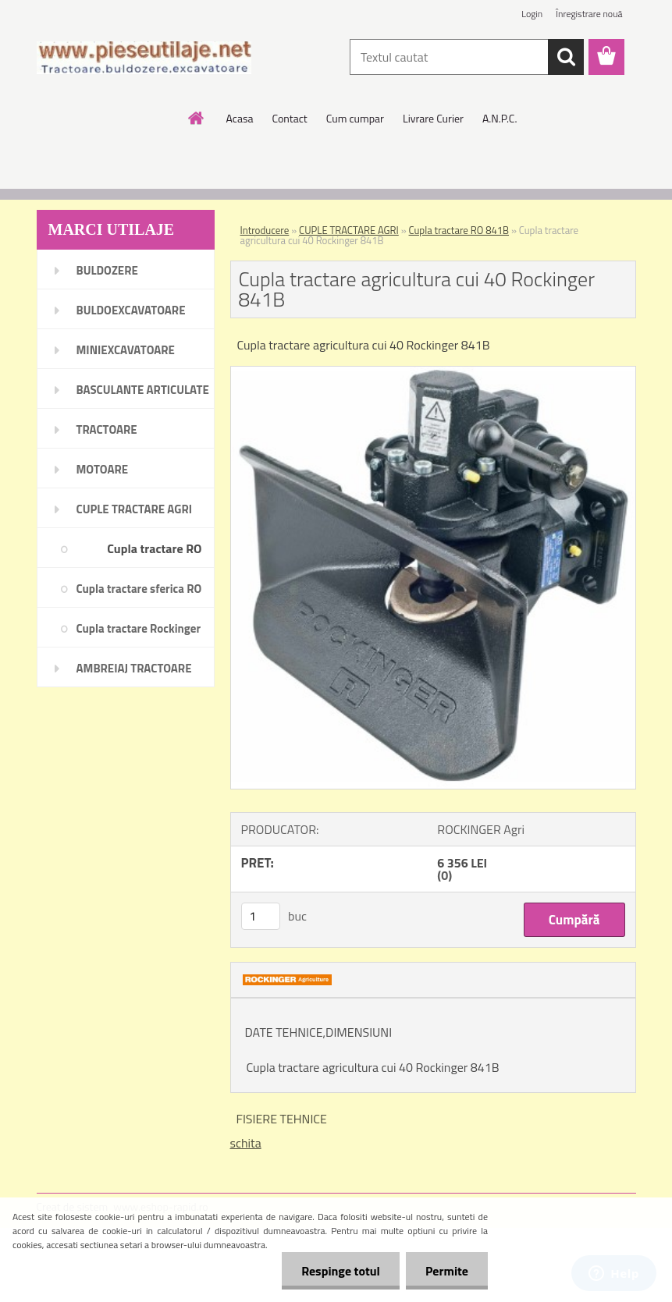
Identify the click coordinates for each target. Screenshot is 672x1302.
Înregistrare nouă (589, 13)
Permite (446, 1270)
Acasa (240, 118)
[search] (566, 57)
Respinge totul (340, 1270)
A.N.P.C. (499, 118)
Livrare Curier (433, 118)
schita (245, 1142)
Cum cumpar (355, 118)
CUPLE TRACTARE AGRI (349, 230)
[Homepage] (196, 118)
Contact (289, 118)
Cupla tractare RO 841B (459, 230)
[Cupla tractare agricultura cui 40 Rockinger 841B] (433, 373)
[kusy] (260, 916)
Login (531, 13)
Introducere (265, 230)
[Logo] (144, 58)
